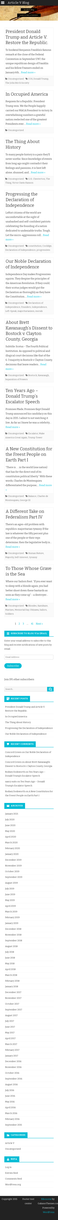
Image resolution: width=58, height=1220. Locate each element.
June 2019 (10, 894)
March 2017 (11, 1044)
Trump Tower (35, 437)
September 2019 (13, 877)
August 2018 (11, 946)
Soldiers (9, 614)
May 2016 (10, 1101)
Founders (26, 307)
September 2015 (13, 1125)
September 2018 (13, 940)
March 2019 (11, 911)
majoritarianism (25, 311)
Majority (9, 557)
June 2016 (10, 1096)
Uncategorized (16, 79)
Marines (9, 610)
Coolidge (47, 246)
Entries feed (11, 1173)
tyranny (33, 557)
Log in (8, 1167)
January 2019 (11, 923)
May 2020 (10, 831)
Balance (32, 496)
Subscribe (13, 665)
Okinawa (34, 610)
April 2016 (10, 1107)
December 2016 (13, 1061)
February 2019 (12, 917)
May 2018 (10, 963)
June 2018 (10, 957)
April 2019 (10, 906)
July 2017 (9, 1021)
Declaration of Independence (20, 250)
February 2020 (12, 848)
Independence (39, 307)
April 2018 (10, 969)
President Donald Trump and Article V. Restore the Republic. (27, 37)
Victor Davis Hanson (22, 182)
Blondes (32, 605)
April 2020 (10, 836)
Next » (39, 623)
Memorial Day (22, 610)
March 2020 (11, 842)
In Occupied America (27, 94)
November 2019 (13, 865)
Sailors (43, 610)
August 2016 (11, 1084)
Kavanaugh (43, 375)
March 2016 (11, 1113)
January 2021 (11, 813)
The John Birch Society (17, 83)
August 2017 (11, 1015)
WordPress (48, 1212)
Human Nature (36, 553)
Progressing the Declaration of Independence (22, 199)
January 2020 (12, 854)
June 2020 (10, 825)
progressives (43, 250)
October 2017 (12, 1004)
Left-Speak (11, 311)
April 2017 (10, 1038)
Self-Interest (21, 557)
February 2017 (12, 1050)
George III (25, 500)
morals (39, 311)
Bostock (32, 375)
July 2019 (9, 888)
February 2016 (12, 1119)
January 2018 (11, 986)
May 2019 (10, 900)
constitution (34, 246)
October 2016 (12, 1073)
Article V (9, 1143)
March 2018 (11, 975)
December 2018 (13, 929)
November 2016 (13, 1067)
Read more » (28, 72)
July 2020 (10, 819)
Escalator (33, 433)
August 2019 (11, 883)
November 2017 (13, 998)
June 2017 (10, 1027)
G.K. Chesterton (36, 179)
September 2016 (13, 1078)
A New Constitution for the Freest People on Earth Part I (29, 454)
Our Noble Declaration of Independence (26, 734)
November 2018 (13, 934)
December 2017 (13, 992)
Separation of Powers (16, 379)
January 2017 (11, 1055)
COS (30, 79)
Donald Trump (40, 79)
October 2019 (12, 871)
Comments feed (13, 1178)
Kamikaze (43, 605)
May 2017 (10, 1032)
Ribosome (46, 1199)
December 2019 (13, 860)
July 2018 (9, 952)
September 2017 (13, 1009)
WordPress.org (13, 1184)
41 (32, 623)
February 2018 (12, 981)
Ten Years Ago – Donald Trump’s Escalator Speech (23, 396)
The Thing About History (18, 722)
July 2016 (9, 1090)
